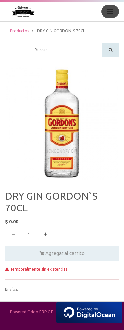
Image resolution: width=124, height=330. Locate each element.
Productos (19, 31)
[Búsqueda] (110, 50)
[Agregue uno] (45, 234)
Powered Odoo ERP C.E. (66, 311)
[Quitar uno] (13, 234)
